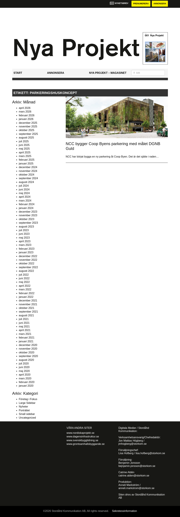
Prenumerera (141, 3)
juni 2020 (24, 367)
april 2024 (24, 196)
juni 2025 (24, 145)
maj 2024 (24, 193)
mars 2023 (25, 245)
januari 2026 (26, 119)
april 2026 (24, 108)
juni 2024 (24, 189)
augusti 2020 (26, 360)
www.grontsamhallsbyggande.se (85, 444)
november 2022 (28, 259)
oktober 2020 (26, 352)
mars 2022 (25, 289)
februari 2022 (26, 293)
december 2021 (28, 300)
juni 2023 (24, 233)
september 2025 (28, 134)
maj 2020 (24, 371)
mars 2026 (25, 111)
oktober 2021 (26, 308)
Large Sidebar (27, 403)
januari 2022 (26, 296)
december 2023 (28, 211)
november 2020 (28, 348)
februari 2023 (26, 248)
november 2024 (28, 171)
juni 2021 (24, 322)
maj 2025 (24, 148)
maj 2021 (24, 326)
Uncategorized (27, 417)
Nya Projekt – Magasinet (108, 72)
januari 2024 (26, 208)
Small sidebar (27, 414)
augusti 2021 (26, 315)
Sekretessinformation (124, 511)
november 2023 (28, 215)
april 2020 (24, 374)
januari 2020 (26, 385)
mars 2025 (25, 156)
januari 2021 (26, 341)
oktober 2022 (26, 263)
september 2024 (28, 178)
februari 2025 (26, 159)
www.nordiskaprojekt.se (80, 432)
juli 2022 (24, 274)
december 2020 (28, 345)
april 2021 (24, 330)
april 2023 (24, 241)
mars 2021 (25, 334)
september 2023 (28, 222)
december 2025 (28, 122)
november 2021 (28, 304)
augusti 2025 (26, 137)
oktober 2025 (26, 130)
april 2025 (24, 152)
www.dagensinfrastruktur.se (83, 436)
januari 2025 (26, 163)
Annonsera (160, 3)
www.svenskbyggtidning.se (82, 440)
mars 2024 (25, 200)
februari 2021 (26, 337)
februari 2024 (26, 204)
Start (18, 72)
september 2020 (28, 356)
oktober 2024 (26, 174)
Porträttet (24, 410)
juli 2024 (24, 185)
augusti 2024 (26, 182)
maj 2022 (24, 282)
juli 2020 (24, 363)
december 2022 (28, 256)
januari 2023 (26, 252)
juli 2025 (24, 141)
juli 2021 (24, 319)
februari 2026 (26, 115)
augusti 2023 (26, 226)
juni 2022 (24, 278)
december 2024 (28, 167)
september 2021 (28, 311)
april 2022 (24, 285)
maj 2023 (24, 237)
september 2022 (28, 267)
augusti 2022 (26, 271)
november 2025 (28, 126)
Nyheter (23, 406)
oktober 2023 (26, 219)
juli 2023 (24, 230)
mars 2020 (25, 378)
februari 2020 (26, 382)
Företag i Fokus (28, 399)
